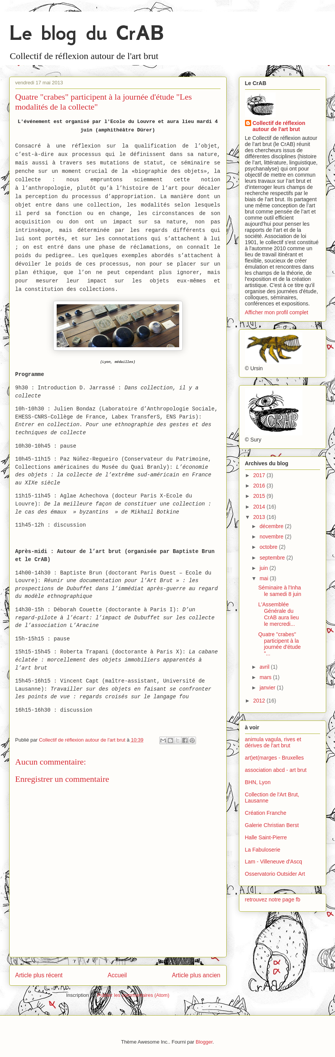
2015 (259, 496)
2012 (259, 701)
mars (266, 677)
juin (265, 568)
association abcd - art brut (276, 770)
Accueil (117, 975)
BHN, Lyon (258, 782)
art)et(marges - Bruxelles (274, 758)
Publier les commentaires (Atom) (133, 995)
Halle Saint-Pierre (266, 837)
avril (265, 667)
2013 (259, 517)
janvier (268, 687)
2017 (259, 475)
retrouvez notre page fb (273, 899)
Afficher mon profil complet (276, 312)
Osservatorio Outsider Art (275, 874)
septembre (273, 558)
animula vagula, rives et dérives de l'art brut (273, 742)
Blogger (204, 1042)
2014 (259, 507)
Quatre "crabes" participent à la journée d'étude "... (279, 644)
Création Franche (265, 813)
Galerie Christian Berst (272, 825)
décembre (272, 526)
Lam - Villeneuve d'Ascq (273, 861)
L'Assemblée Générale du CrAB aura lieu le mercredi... (278, 614)
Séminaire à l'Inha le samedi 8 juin (279, 590)
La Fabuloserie (263, 850)
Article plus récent (39, 975)
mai (265, 578)
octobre (269, 547)
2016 (259, 486)
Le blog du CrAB (86, 33)
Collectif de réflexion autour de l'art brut (279, 126)
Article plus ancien (196, 975)
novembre (272, 536)
